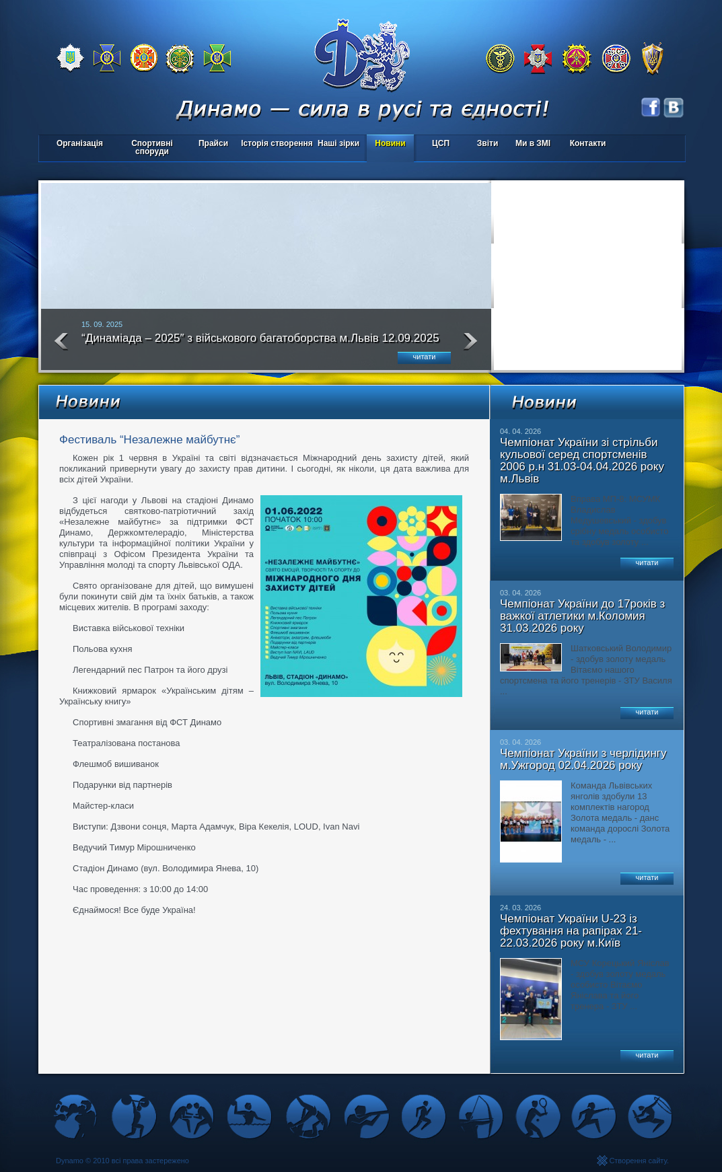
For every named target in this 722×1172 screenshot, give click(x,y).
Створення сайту (638, 1161)
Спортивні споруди (152, 147)
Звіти (487, 143)
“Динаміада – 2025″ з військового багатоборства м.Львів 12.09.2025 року (260, 344)
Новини (390, 143)
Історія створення (277, 143)
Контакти (588, 143)
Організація (80, 143)
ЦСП (438, 144)
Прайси (213, 143)
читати (424, 357)
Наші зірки (336, 144)
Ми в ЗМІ (532, 143)
